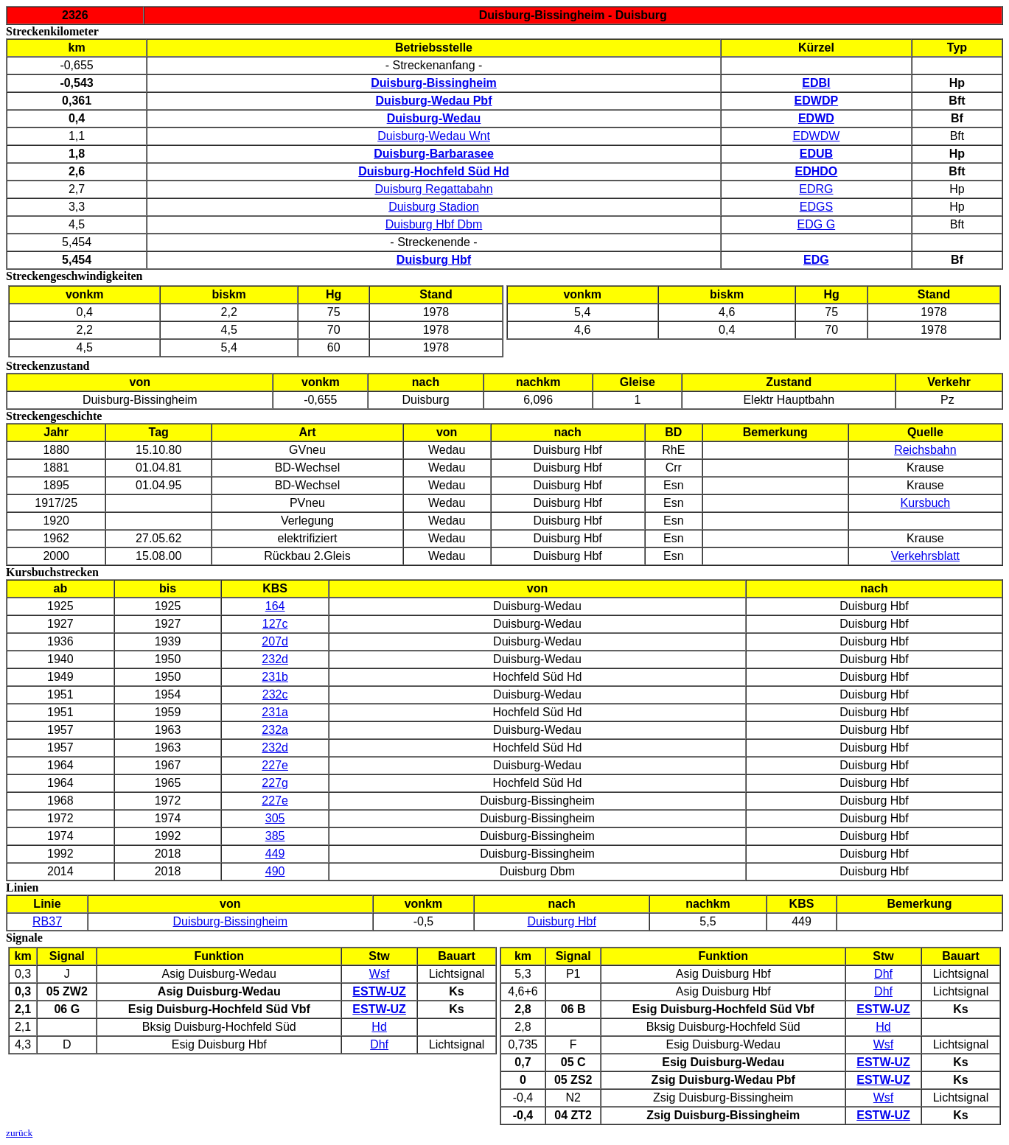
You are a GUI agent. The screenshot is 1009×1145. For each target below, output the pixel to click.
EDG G (816, 224)
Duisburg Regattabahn (433, 189)
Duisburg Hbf (561, 921)
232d (275, 659)
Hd (378, 1026)
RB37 (47, 921)
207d (275, 641)
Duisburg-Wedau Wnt (433, 136)
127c (275, 623)
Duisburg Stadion (433, 206)
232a (275, 730)
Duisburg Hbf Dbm (434, 224)
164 (275, 606)
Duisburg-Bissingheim (230, 921)
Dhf (379, 1044)
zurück (19, 1132)
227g (275, 783)
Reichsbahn (925, 450)
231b (275, 676)
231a (275, 712)
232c (275, 694)
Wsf (379, 973)
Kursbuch (926, 503)
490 (275, 871)
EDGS (816, 206)
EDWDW (815, 136)
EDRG (816, 189)
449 (275, 853)
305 (275, 818)
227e (275, 765)
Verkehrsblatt (925, 556)
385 (275, 836)
